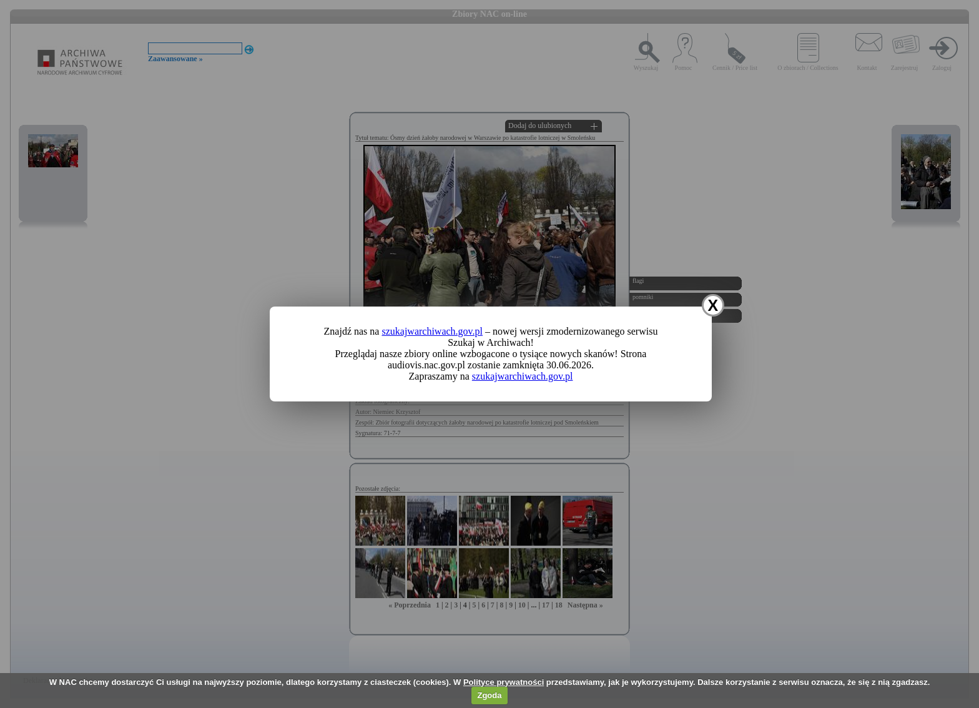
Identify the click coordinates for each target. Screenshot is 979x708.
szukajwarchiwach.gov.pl (432, 331)
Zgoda (489, 695)
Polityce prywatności (503, 682)
